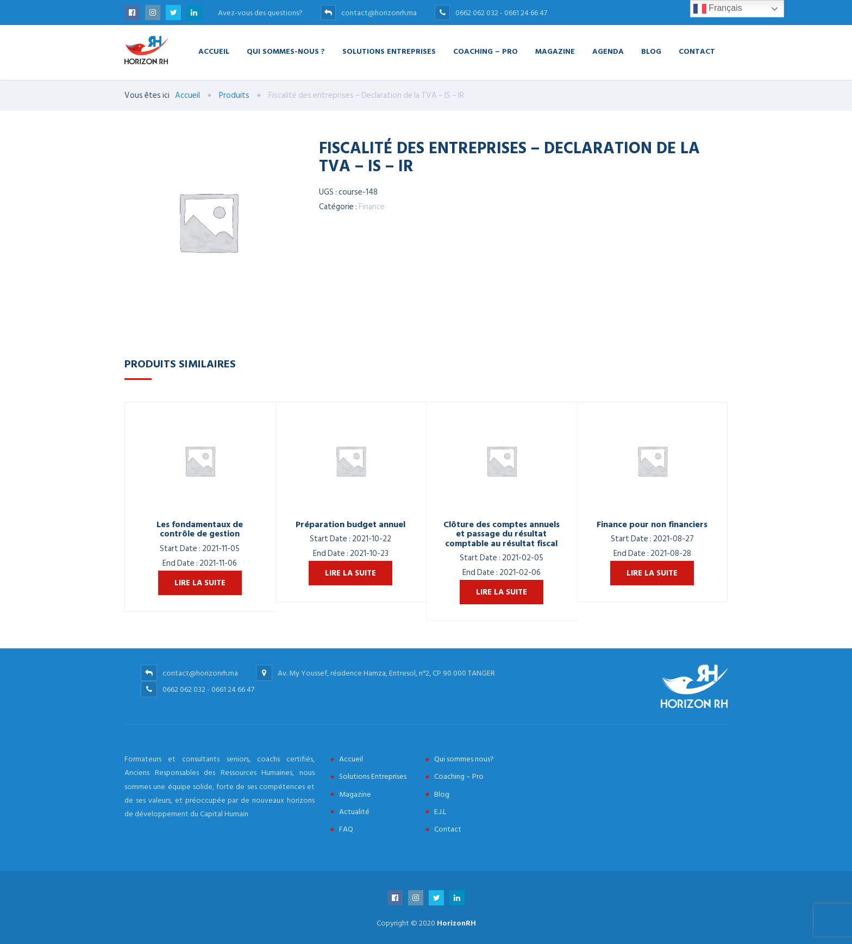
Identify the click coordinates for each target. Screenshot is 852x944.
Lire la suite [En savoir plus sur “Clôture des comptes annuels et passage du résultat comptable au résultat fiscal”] (501, 592)
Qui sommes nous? (464, 759)
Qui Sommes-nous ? (286, 51)
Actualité (354, 811)
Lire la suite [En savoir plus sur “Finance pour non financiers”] (652, 573)
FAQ (346, 829)
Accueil (213, 51)
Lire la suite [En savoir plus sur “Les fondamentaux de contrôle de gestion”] (199, 583)
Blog (651, 51)
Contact (697, 51)
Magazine (555, 51)
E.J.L (440, 811)
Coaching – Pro (485, 51)
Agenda (608, 51)
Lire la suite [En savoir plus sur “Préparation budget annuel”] (350, 573)
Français (717, 8)
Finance (372, 207)
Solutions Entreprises (389, 51)
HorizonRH (456, 923)
